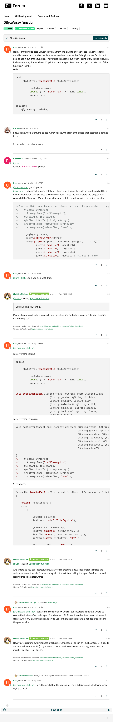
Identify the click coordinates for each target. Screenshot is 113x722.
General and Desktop (24, 28)
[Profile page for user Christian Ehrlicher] (7, 296)
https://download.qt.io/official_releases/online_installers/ (61, 326)
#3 (108, 158)
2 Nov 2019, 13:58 (65, 638)
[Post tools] (107, 119)
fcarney (16, 128)
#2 (108, 128)
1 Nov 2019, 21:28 (33, 183)
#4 (108, 183)
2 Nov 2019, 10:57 (33, 273)
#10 (107, 638)
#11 (107, 680)
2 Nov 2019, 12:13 (33, 343)
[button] (4, 718)
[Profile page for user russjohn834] (7, 160)
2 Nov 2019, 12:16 (65, 559)
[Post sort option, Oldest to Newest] (16, 38)
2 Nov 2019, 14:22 (33, 680)
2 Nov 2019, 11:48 (65, 294)
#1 (108, 47)
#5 (108, 273)
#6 (108, 294)
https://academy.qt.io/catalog (42, 328)
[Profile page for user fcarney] (7, 130)
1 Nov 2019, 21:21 (39, 158)
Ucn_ (15, 47)
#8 (108, 559)
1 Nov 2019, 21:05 (35, 128)
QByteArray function (39, 298)
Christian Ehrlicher (21, 294)
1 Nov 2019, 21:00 (33, 47)
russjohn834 (18, 158)
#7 (108, 343)
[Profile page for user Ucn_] (7, 49)
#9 (108, 607)
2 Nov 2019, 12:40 (33, 607)
